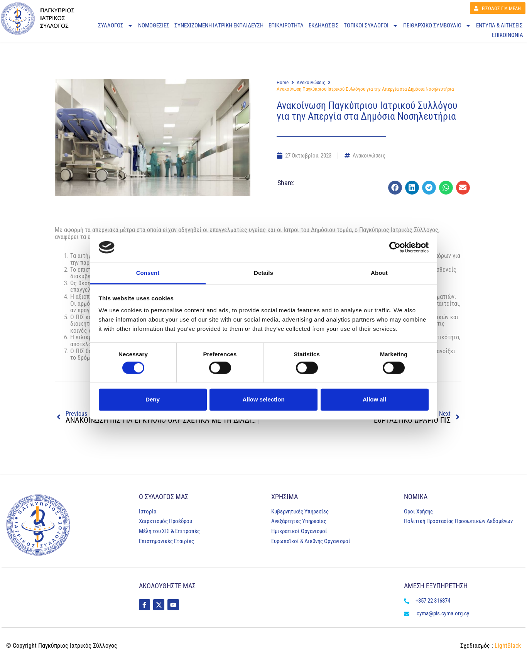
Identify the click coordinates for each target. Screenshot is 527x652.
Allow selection (263, 399)
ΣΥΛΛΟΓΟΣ (115, 26)
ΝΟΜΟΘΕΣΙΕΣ (153, 26)
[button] (395, 188)
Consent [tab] (148, 272)
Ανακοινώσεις (311, 82)
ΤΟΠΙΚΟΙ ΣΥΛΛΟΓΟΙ (371, 26)
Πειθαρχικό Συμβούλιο (437, 26)
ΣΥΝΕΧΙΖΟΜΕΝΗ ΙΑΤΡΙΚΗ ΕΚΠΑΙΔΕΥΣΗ (219, 26)
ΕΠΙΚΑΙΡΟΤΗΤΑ (286, 26)
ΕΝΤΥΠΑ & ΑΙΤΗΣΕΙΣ (499, 26)
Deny (152, 399)
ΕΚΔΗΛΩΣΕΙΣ (324, 26)
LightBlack (507, 645)
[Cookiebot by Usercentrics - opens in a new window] (395, 247)
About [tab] (379, 272)
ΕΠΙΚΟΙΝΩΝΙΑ (507, 35)
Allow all (374, 399)
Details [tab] (263, 272)
